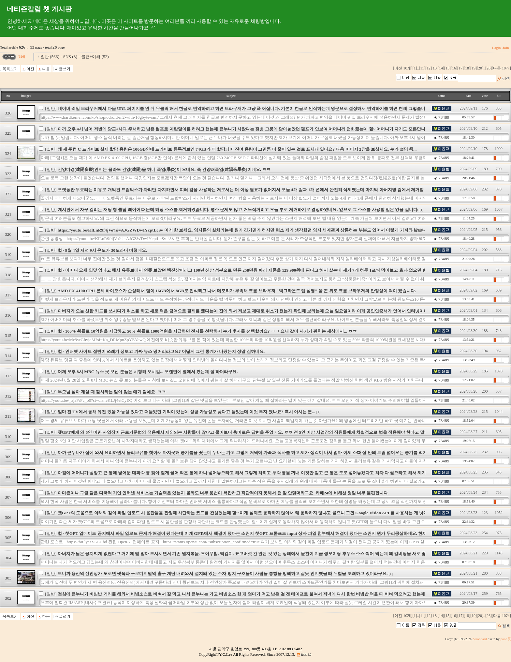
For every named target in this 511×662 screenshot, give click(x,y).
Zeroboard (479, 639)
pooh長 (506, 639)
